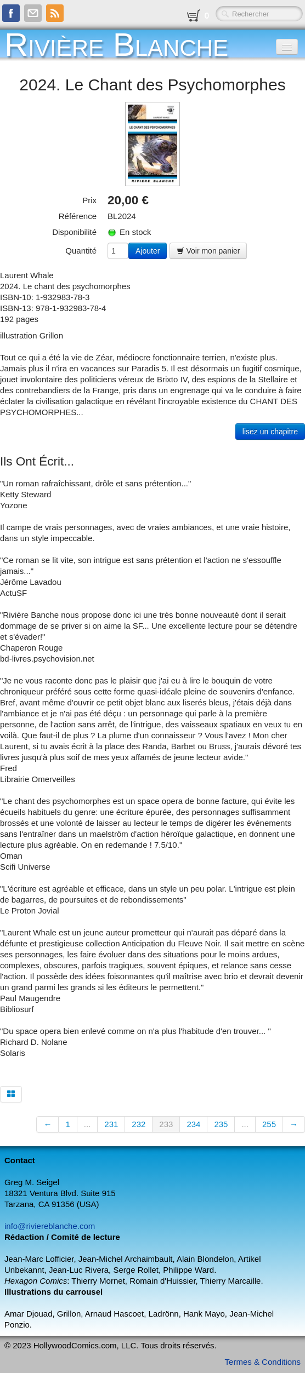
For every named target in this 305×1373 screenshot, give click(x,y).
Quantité (81, 250)
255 (269, 1124)
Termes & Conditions (263, 1361)
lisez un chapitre (270, 431)
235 (221, 1124)
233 (166, 1124)
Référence (78, 216)
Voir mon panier (208, 250)
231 (111, 1124)
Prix (89, 200)
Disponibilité (74, 232)
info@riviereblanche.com (49, 1226)
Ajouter (147, 250)
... (87, 1124)
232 (138, 1124)
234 (193, 1124)
